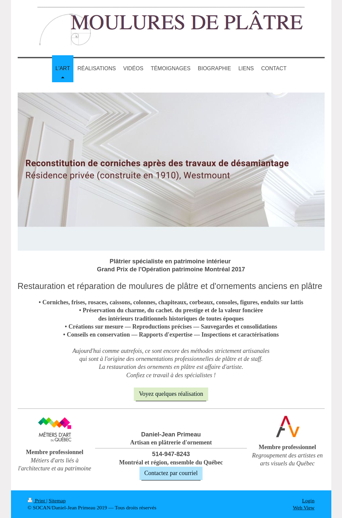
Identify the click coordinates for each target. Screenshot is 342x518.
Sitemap (57, 500)
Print (37, 500)
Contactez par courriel (171, 473)
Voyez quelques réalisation (171, 393)
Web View (304, 507)
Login (308, 500)
